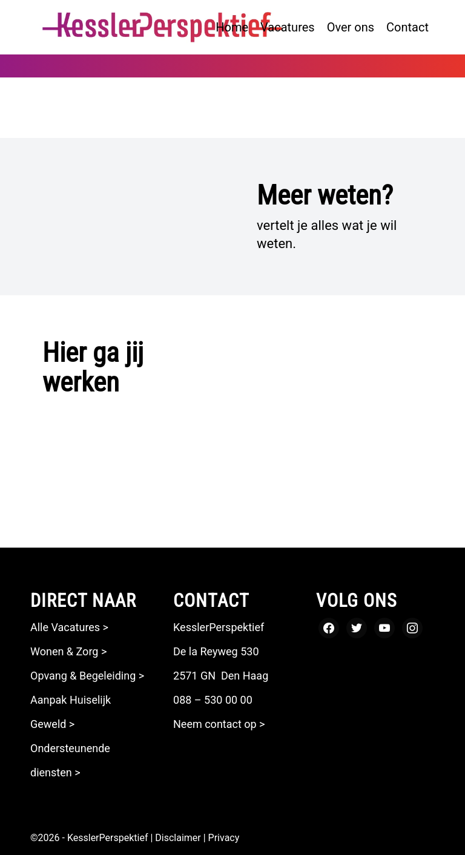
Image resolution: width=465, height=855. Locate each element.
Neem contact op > (219, 724)
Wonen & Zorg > (68, 651)
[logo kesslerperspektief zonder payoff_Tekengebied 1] (162, 27)
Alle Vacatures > (69, 627)
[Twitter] (356, 627)
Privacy (224, 838)
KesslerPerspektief (107, 838)
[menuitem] (231, 27)
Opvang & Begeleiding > (87, 675)
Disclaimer (177, 838)
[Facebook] (328, 627)
